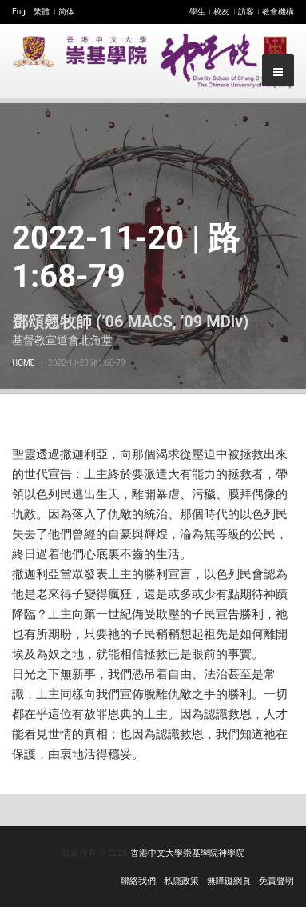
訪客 (246, 11)
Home (23, 362)
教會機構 (278, 11)
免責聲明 (276, 881)
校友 (221, 11)
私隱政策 (181, 881)
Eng (19, 11)
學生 (197, 11)
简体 (66, 11)
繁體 (42, 11)
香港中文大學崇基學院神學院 (187, 853)
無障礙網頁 (229, 881)
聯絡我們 (138, 881)
